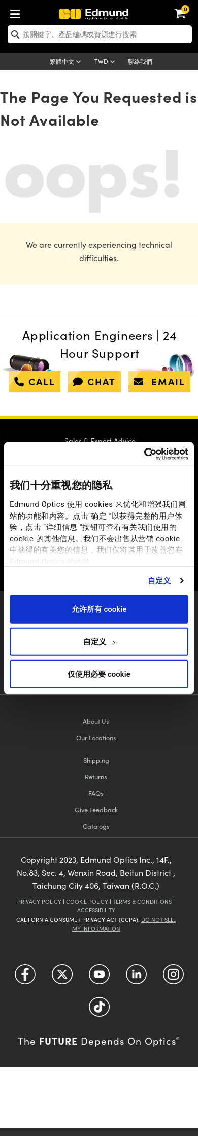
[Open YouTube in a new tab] (99, 978)
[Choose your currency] (106, 62)
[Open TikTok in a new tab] (99, 1010)
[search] (100, 34)
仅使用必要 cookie (99, 673)
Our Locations (96, 737)
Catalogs (96, 826)
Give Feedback (96, 809)
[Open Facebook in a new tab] (25, 978)
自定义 (159, 580)
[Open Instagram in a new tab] (173, 978)
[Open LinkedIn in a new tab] (136, 978)
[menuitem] (17, 12)
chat (94, 381)
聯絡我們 (140, 61)
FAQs (96, 793)
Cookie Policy (87, 901)
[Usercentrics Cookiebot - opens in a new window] (144, 453)
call (34, 381)
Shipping (96, 760)
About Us (96, 721)
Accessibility (96, 910)
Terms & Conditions (142, 901)
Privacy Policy (39, 901)
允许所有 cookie (99, 608)
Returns (96, 776)
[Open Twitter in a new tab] (62, 978)
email (159, 381)
